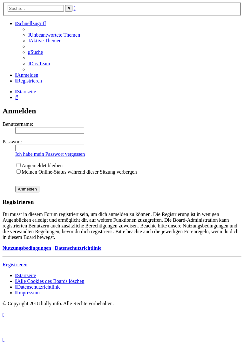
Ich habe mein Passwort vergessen (50, 154)
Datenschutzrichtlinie (78, 248)
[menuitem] (54, 35)
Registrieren (15, 264)
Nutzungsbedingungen (27, 248)
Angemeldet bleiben (40, 165)
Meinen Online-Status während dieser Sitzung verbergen (77, 172)
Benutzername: (18, 124)
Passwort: (12, 141)
